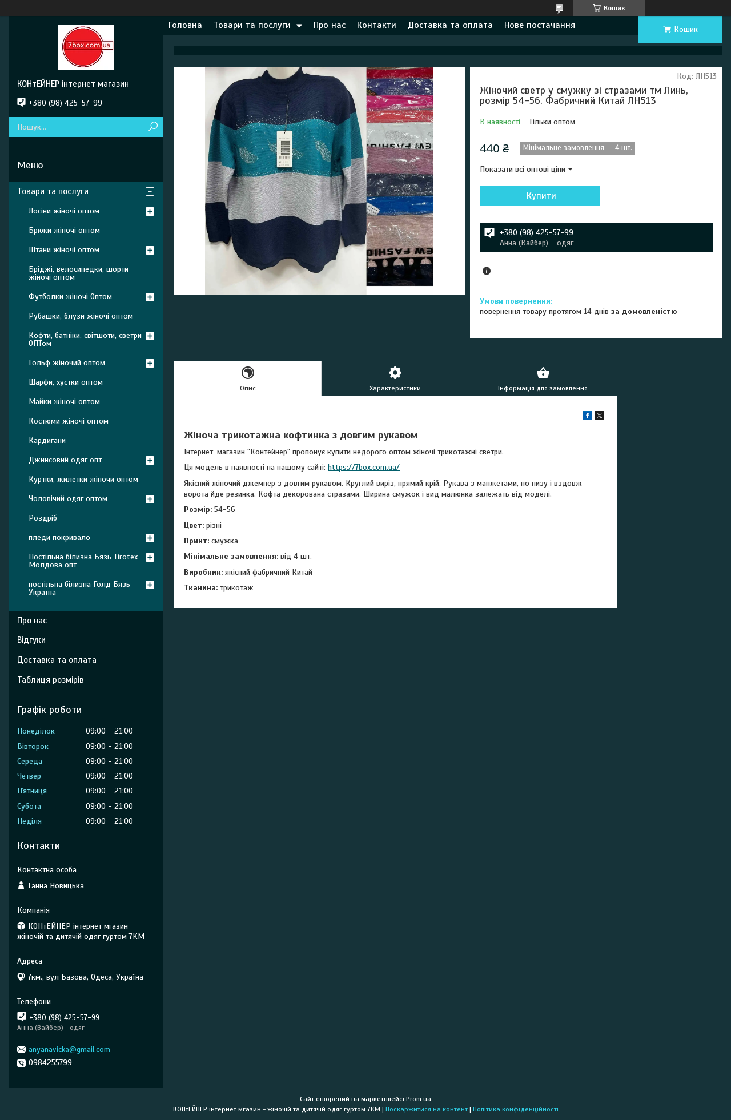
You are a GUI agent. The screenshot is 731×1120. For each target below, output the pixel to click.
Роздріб (43, 518)
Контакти (376, 25)
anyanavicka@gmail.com (69, 1049)
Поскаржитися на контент (426, 1109)
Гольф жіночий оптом (67, 363)
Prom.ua (418, 1099)
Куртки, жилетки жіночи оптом (83, 479)
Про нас (330, 25)
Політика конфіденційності (516, 1109)
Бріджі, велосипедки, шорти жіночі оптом (78, 273)
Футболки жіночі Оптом (70, 296)
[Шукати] (153, 127)
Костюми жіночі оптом (69, 421)
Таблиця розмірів (50, 680)
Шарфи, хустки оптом (66, 382)
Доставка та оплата (450, 25)
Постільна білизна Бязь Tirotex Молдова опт (83, 561)
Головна (185, 25)
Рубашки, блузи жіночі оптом (81, 316)
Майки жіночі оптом (64, 401)
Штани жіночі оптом (64, 250)
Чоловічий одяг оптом (68, 498)
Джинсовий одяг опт (65, 460)
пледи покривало (59, 537)
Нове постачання (539, 25)
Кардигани (47, 440)
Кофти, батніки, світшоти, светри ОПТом (85, 339)
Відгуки (31, 640)
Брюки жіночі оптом (64, 230)
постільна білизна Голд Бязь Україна (79, 588)
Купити (541, 196)
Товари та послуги (252, 25)
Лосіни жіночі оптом (64, 211)
